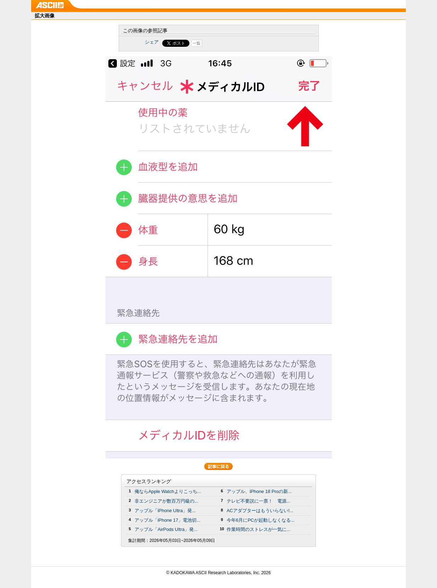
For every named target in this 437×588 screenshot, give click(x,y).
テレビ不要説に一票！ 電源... (258, 501)
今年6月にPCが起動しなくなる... (261, 520)
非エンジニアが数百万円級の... (166, 501)
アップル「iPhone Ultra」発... (165, 510)
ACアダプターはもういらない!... (260, 510)
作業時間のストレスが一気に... (258, 529)
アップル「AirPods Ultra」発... (166, 529)
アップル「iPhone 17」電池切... (167, 520)
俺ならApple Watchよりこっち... (168, 491)
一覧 (196, 43)
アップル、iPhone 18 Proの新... (259, 491)
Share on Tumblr (245, 43)
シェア (152, 42)
